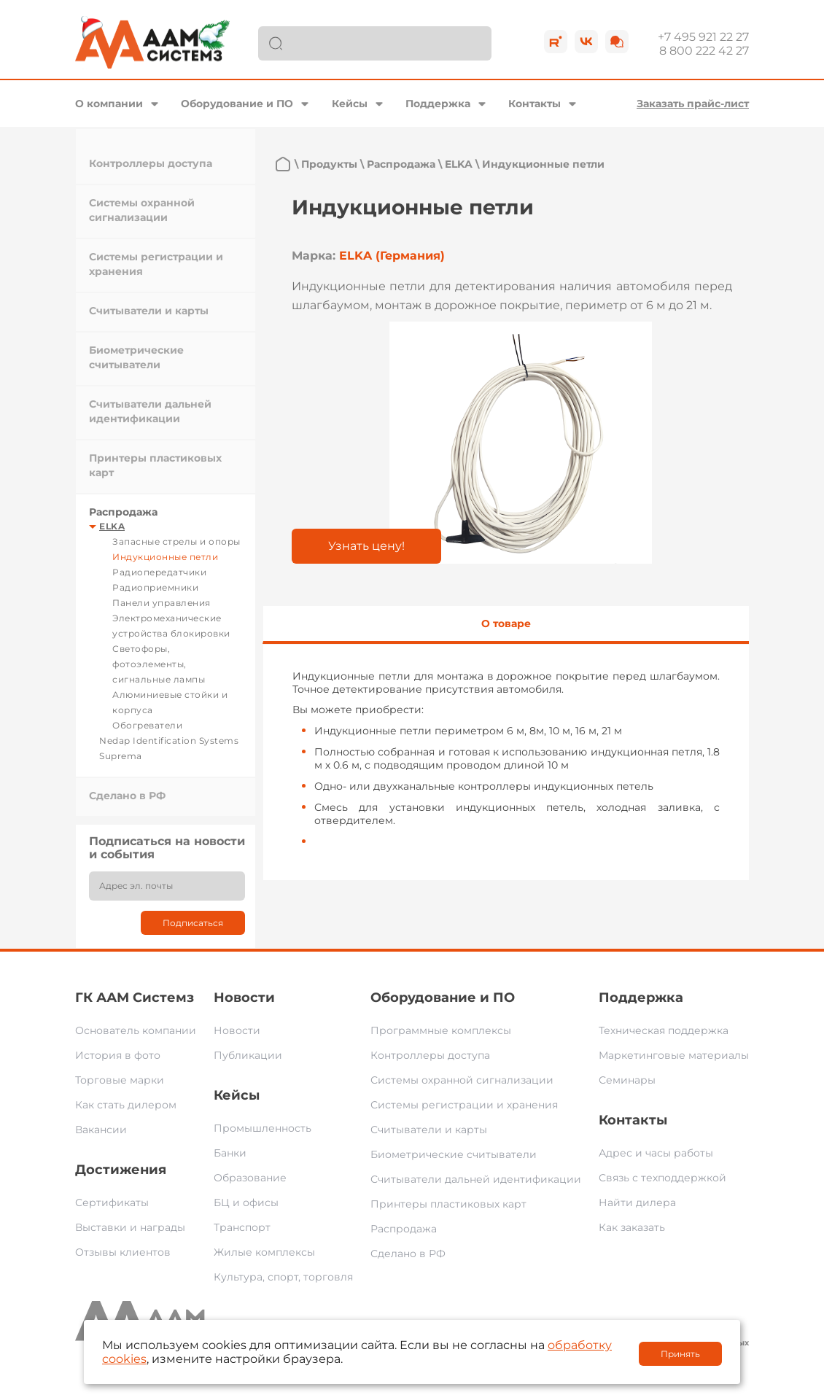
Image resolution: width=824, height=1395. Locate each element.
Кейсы (350, 103)
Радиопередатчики (159, 572)
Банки (230, 1152)
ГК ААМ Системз (134, 998)
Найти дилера (637, 1202)
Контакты (534, 103)
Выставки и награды (130, 1227)
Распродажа (123, 511)
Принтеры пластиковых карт (448, 1204)
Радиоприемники (155, 587)
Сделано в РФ (127, 795)
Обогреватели (147, 725)
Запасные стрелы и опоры (176, 541)
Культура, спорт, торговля (283, 1276)
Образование (250, 1177)
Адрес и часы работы (656, 1152)
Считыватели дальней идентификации (475, 1179)
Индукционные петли (165, 556)
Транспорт (242, 1227)
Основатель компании (135, 1030)
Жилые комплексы (264, 1252)
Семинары (627, 1080)
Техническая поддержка (663, 1030)
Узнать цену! (366, 546)
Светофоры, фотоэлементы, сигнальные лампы (158, 664)
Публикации (248, 1055)
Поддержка (437, 103)
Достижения (120, 1170)
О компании (109, 103)
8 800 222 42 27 (704, 51)
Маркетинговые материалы (674, 1055)
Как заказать (632, 1227)
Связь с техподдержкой (662, 1177)
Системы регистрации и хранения (464, 1104)
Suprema (120, 755)
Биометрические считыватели (453, 1154)
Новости (244, 998)
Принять (680, 1353)
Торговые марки (119, 1080)
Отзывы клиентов (123, 1252)
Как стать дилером (125, 1104)
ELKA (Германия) (392, 256)
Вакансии (101, 1129)
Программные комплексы (440, 1030)
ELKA (112, 526)
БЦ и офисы (246, 1202)
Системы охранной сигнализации (461, 1080)
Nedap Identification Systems (168, 740)
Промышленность (262, 1128)
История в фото (117, 1055)
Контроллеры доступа (150, 163)
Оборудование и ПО (237, 103)
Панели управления (161, 602)
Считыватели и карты (149, 310)
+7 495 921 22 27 (703, 37)
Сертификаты (112, 1202)
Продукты (329, 164)
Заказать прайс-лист (693, 103)
